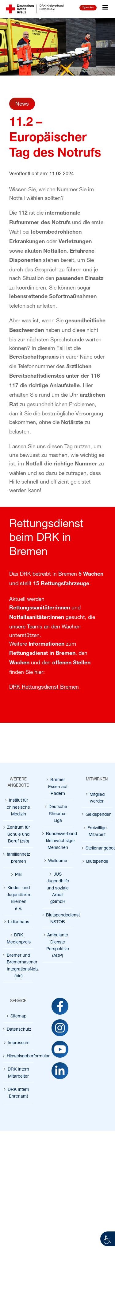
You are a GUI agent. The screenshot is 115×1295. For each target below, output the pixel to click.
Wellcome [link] (57, 860)
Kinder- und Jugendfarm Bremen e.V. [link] (18, 898)
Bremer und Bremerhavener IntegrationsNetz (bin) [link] (18, 965)
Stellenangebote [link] (97, 847)
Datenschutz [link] (18, 1029)
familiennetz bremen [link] (18, 857)
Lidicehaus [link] (18, 921)
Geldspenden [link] (97, 814)
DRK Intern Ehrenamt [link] (18, 1093)
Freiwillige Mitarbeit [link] (97, 831)
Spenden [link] (88, 7)
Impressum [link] (18, 1042)
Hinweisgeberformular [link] (18, 1055)
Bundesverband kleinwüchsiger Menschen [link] (57, 840)
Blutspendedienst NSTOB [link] (57, 918)
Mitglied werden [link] (97, 797)
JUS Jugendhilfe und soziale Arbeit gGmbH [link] (58, 887)
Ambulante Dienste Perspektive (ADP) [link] (57, 945)
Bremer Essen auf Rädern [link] (57, 786)
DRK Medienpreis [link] (18, 938)
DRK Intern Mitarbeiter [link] (18, 1072)
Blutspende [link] (97, 861)
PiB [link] (18, 874)
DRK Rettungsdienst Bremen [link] (44, 686)
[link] (107, 1238)
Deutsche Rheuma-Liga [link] (57, 813)
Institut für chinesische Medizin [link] (18, 806)
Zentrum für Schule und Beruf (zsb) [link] (18, 833)
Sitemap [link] (18, 1015)
